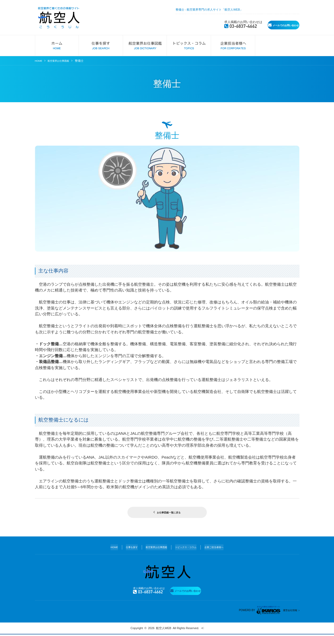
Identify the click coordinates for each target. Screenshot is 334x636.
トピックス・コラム (188, 547)
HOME (39, 60)
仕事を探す (125, 547)
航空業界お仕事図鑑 (62, 60)
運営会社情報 (288, 611)
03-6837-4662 (206, 25)
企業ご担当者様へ (220, 547)
